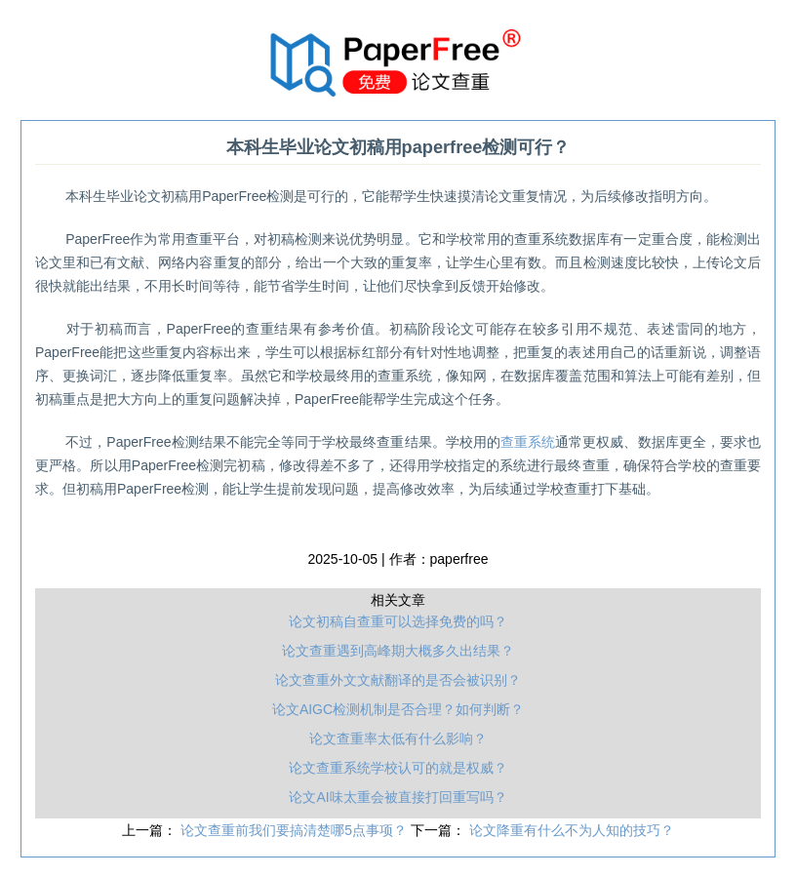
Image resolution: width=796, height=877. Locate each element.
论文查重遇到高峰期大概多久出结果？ (398, 650)
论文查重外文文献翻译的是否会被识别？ (398, 680)
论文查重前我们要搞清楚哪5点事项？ (295, 830)
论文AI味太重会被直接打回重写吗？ (397, 797)
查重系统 (527, 442)
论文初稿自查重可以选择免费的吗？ (398, 621)
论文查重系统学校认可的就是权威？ (398, 768)
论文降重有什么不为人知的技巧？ (571, 830)
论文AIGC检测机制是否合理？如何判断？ (398, 709)
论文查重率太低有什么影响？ (398, 738)
